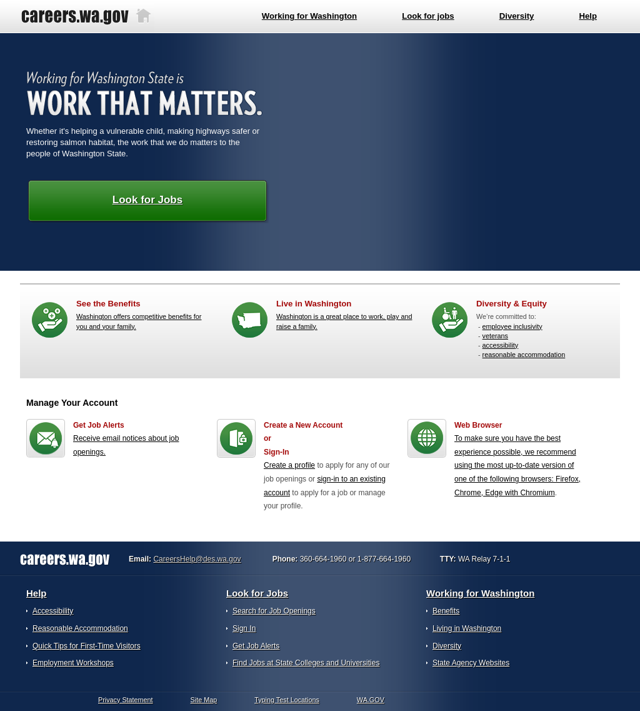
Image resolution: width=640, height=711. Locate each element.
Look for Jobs (147, 200)
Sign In (244, 628)
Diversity (446, 646)
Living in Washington (466, 628)
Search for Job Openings (274, 611)
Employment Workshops (73, 662)
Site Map (204, 699)
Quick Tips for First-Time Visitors (86, 646)
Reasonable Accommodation (80, 628)
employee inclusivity (512, 326)
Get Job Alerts (255, 646)
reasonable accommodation (524, 354)
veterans (495, 336)
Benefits (445, 611)
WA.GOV (370, 699)
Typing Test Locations (286, 699)
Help (36, 593)
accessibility (500, 345)
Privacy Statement (125, 699)
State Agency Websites (470, 662)
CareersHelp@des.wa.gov (197, 559)
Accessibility (52, 611)
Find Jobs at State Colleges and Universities (305, 662)
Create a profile (289, 465)
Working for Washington (480, 593)
